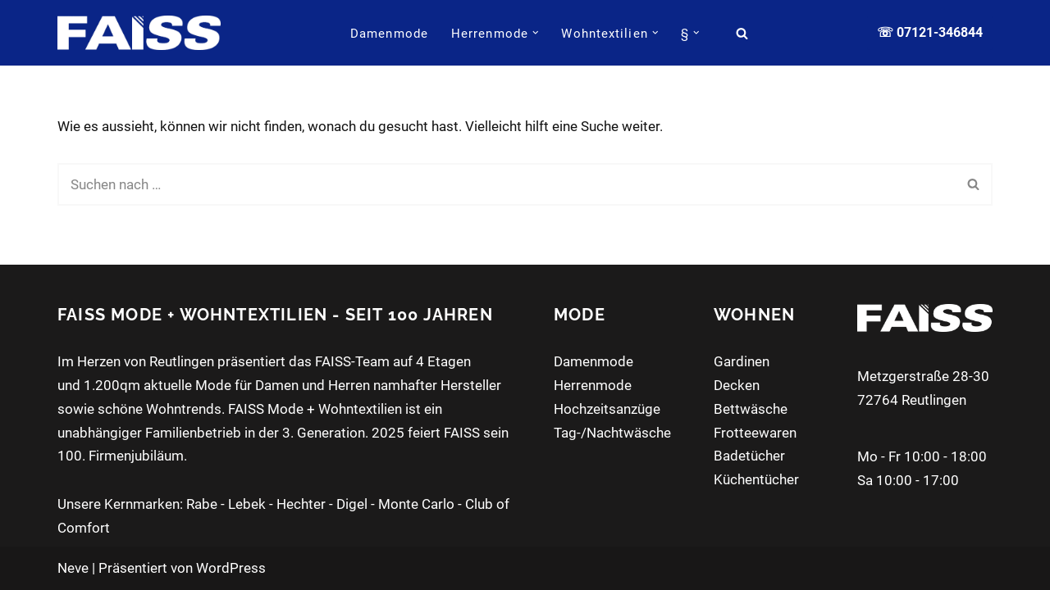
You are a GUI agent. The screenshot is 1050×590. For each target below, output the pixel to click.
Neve (73, 568)
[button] (535, 33)
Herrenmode (593, 385)
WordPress (231, 568)
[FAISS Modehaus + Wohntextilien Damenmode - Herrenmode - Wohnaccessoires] (139, 32)
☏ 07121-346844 (930, 32)
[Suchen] (742, 33)
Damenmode (389, 33)
